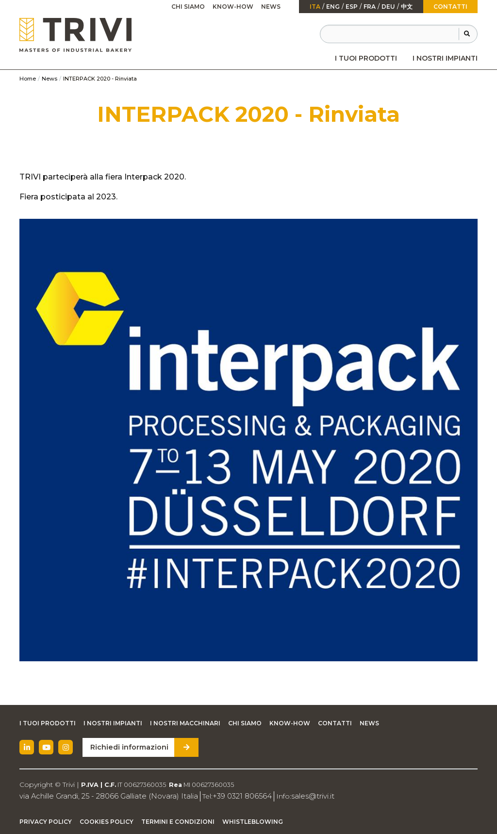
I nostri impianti (445, 58)
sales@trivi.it (297, 795)
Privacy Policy (45, 821)
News (271, 6)
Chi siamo (188, 6)
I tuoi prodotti (366, 58)
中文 (407, 7)
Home (27, 78)
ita (315, 7)
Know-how (233, 6)
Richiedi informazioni (127, 747)
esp (352, 7)
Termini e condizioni (178, 821)
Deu (388, 7)
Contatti (450, 6)
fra (370, 7)
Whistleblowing (252, 821)
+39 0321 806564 (229, 795)
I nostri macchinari (185, 723)
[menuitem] (366, 58)
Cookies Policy (106, 821)
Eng (333, 7)
